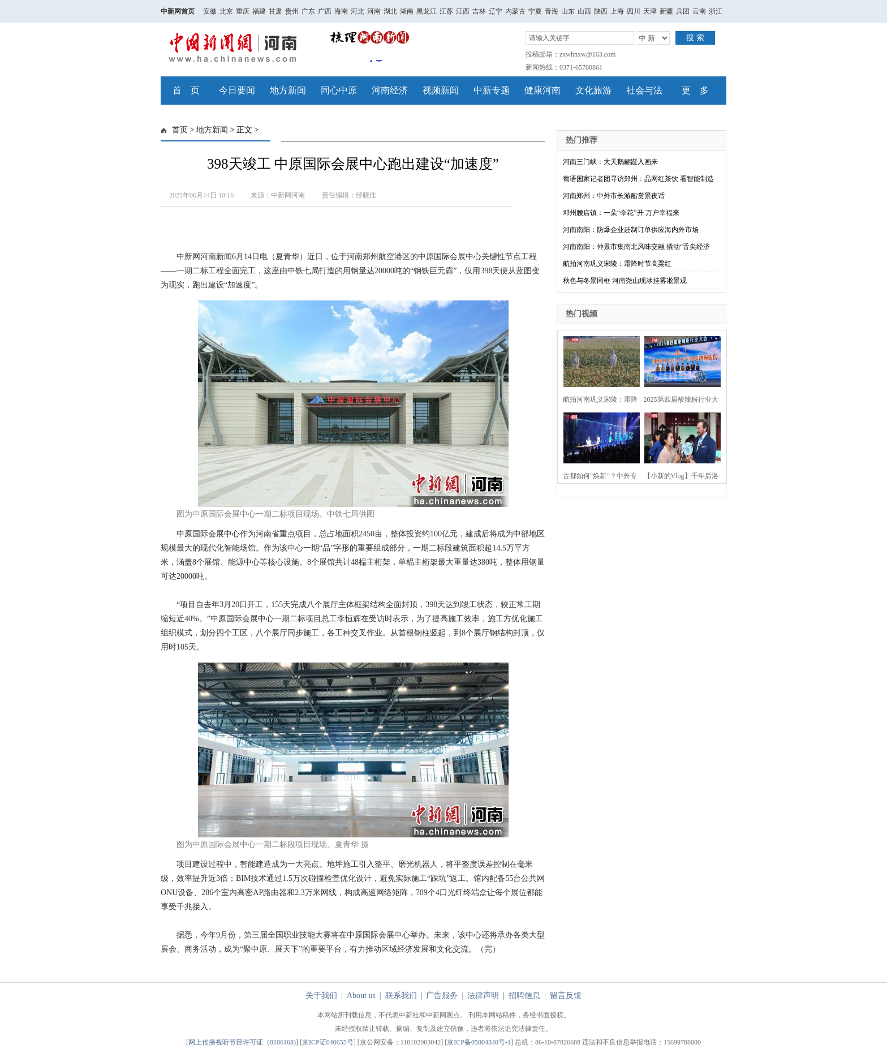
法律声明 (483, 995)
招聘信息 (524, 995)
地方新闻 (288, 90)
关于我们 (321, 995)
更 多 (695, 90)
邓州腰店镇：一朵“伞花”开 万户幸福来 (621, 213)
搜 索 (695, 37)
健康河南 (542, 90)
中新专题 (491, 90)
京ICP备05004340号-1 (479, 1042)
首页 (180, 130)
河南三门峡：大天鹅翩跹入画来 (610, 162)
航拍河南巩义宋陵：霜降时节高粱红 (617, 264)
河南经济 (390, 90)
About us (361, 995)
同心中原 (339, 90)
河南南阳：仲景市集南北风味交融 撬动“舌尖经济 (636, 247)
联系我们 (401, 995)
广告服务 (442, 995)
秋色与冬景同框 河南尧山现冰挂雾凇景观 (625, 281)
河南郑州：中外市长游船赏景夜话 (614, 196)
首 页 (186, 90)
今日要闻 (237, 90)
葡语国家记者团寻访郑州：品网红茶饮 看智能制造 (638, 179)
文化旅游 (593, 90)
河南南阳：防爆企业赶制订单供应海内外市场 (631, 230)
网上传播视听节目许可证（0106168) (242, 1042)
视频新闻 (441, 90)
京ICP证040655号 (328, 1042)
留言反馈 (566, 995)
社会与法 (644, 90)
